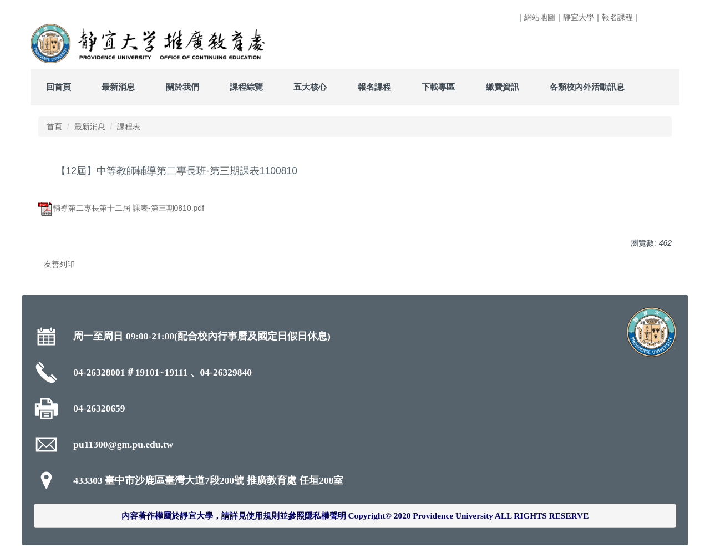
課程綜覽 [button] (246, 87)
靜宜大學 (578, 17)
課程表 (128, 126)
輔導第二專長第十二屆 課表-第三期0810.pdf (121, 208)
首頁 (54, 126)
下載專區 (438, 87)
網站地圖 (539, 17)
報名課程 (617, 17)
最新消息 (89, 126)
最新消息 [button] (118, 87)
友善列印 (59, 264)
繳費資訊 (502, 87)
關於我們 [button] (182, 87)
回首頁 (58, 87)
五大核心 (310, 87)
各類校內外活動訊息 (587, 87)
